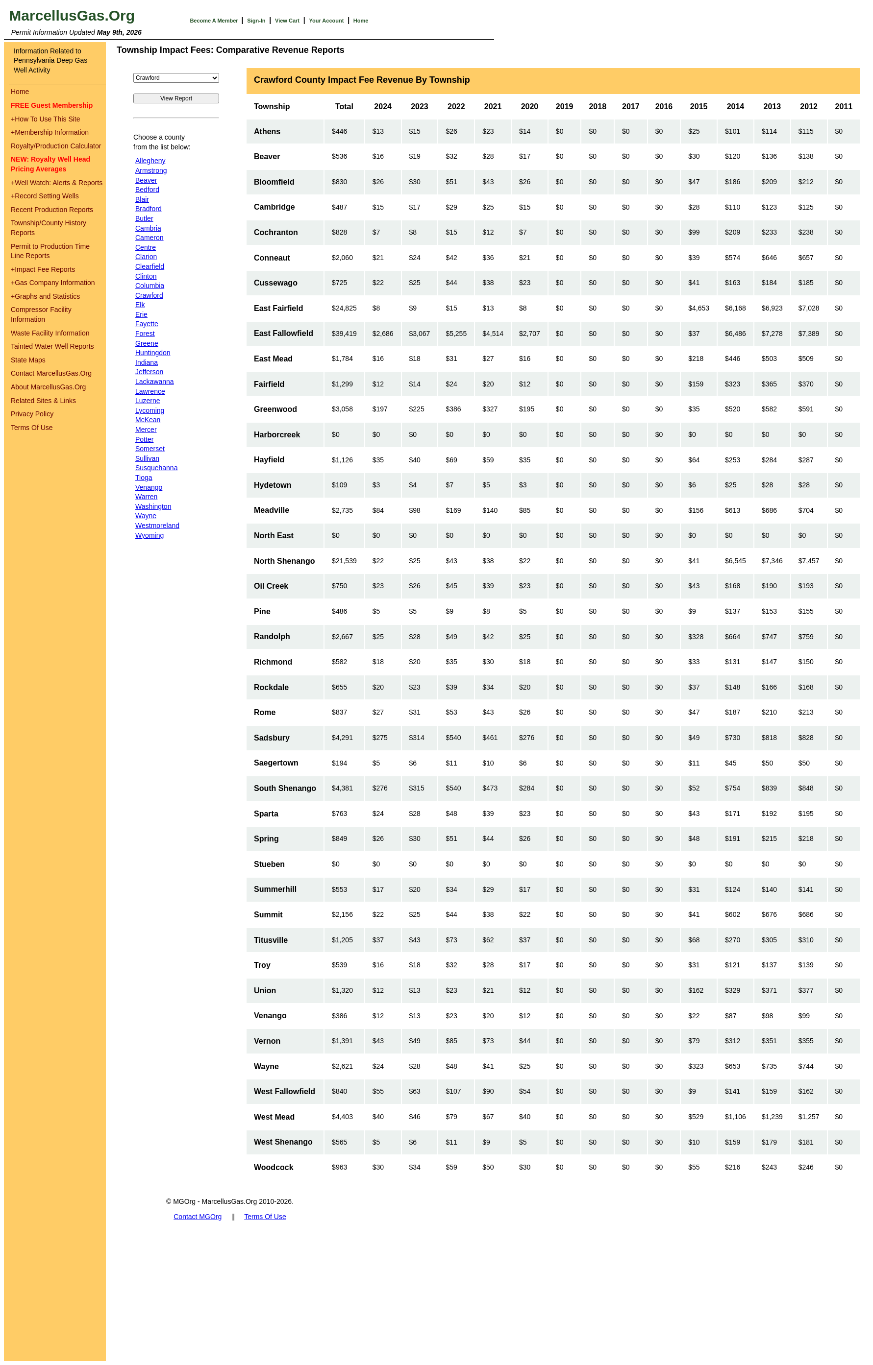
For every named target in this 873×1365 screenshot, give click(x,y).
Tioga (143, 477)
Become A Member (214, 21)
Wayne (145, 516)
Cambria (148, 228)
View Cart (287, 21)
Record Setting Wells (45, 196)
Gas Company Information (53, 283)
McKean (147, 420)
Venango (148, 487)
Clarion (146, 257)
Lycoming (149, 410)
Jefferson (149, 372)
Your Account (326, 21)
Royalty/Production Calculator (56, 146)
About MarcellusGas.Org (48, 387)
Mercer (146, 429)
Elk (140, 305)
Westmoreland (157, 525)
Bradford (148, 209)
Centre (145, 247)
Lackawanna (154, 381)
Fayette (146, 324)
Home (361, 21)
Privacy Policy (32, 414)
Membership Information (50, 132)
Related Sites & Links (43, 401)
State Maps (28, 360)
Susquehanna (156, 468)
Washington (153, 506)
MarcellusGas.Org (72, 15)
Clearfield (149, 266)
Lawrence (150, 391)
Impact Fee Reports (43, 269)
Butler (144, 218)
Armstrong (151, 170)
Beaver (146, 180)
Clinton (146, 276)
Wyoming (149, 535)
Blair (142, 199)
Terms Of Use (32, 427)
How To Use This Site (45, 119)
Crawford (149, 295)
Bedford (147, 189)
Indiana (146, 362)
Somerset (150, 449)
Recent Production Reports (52, 210)
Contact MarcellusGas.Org (51, 373)
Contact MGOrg (198, 1217)
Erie (141, 314)
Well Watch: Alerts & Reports (56, 183)
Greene (146, 343)
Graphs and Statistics (45, 296)
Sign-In (256, 21)
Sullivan (147, 458)
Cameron (149, 237)
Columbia (149, 285)
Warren (146, 497)
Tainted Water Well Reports (52, 346)
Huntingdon (153, 353)
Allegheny (150, 161)
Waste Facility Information (50, 333)
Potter (144, 439)
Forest (145, 333)
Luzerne (147, 401)
